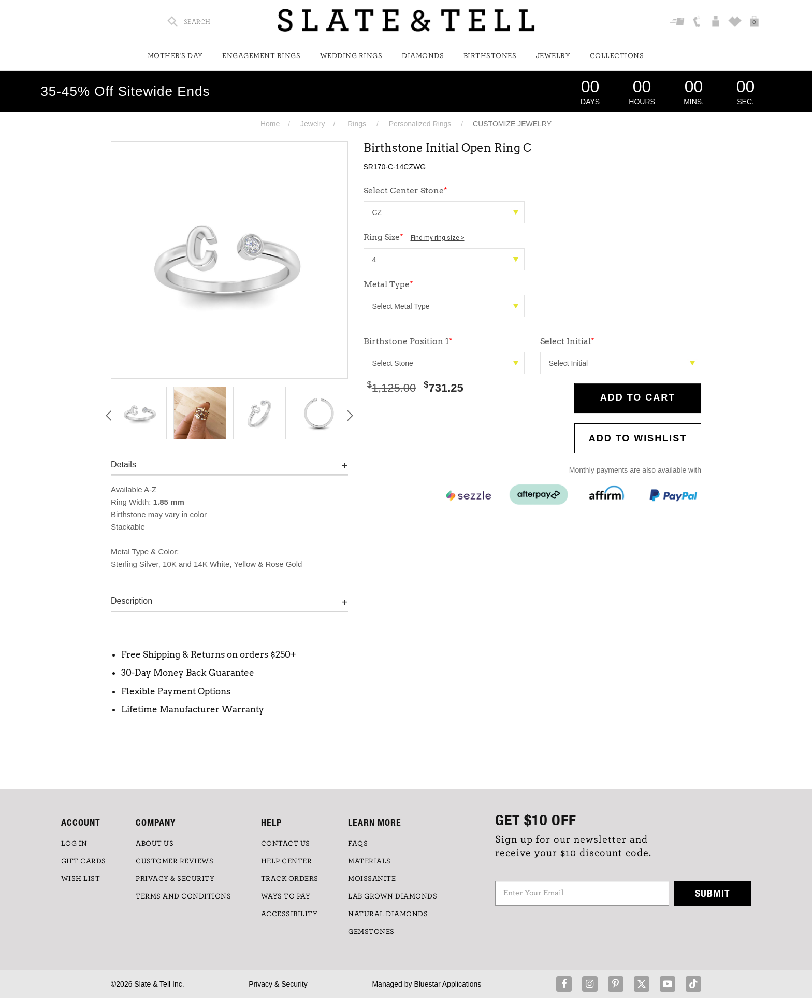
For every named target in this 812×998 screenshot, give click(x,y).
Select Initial (567, 341)
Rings (356, 124)
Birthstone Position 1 (408, 341)
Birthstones (490, 56)
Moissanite (372, 878)
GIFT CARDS (83, 861)
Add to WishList (638, 438)
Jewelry (553, 56)
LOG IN (74, 843)
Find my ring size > (438, 237)
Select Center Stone (405, 190)
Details (123, 464)
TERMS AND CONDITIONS (183, 896)
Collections (617, 56)
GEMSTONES (371, 931)
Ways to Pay (286, 896)
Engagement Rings (261, 56)
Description (131, 600)
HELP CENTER (286, 861)
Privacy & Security (278, 984)
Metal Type (388, 284)
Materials (369, 861)
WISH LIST (80, 878)
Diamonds (423, 56)
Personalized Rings (420, 124)
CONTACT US (285, 843)
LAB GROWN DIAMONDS (392, 896)
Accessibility (289, 914)
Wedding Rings (351, 56)
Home (270, 124)
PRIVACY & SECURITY (175, 878)
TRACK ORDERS (289, 878)
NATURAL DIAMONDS (388, 914)
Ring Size (414, 237)
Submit (712, 893)
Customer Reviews (174, 861)
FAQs (358, 843)
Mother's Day (175, 56)
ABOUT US (154, 843)
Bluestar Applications (447, 984)
